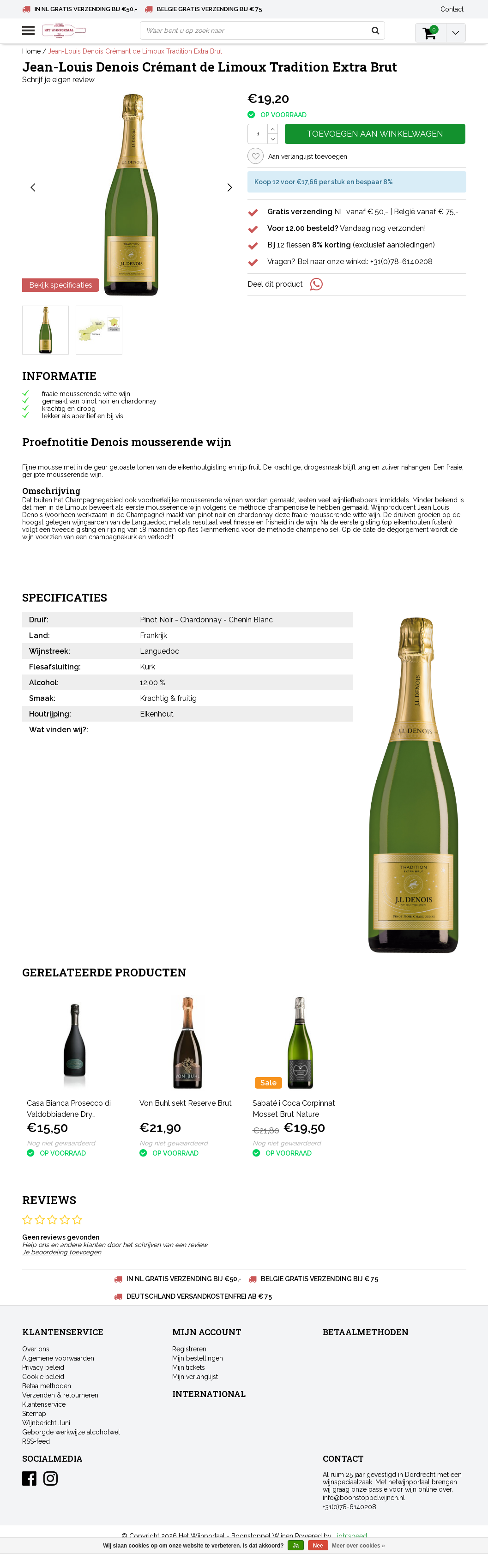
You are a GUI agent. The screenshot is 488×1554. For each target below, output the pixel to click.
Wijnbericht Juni (46, 1423)
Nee (318, 1545)
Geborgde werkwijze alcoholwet (71, 1432)
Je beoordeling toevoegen (61, 1252)
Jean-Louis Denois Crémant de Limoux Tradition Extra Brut (135, 51)
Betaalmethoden (46, 1386)
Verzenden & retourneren (60, 1395)
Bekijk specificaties (60, 285)
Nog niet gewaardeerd (61, 1143)
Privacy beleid (43, 1367)
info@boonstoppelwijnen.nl (364, 1497)
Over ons (35, 1349)
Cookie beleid (43, 1376)
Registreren (189, 1349)
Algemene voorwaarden (58, 1358)
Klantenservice (44, 1404)
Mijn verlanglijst (195, 1376)
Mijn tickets (188, 1367)
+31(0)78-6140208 (349, 1507)
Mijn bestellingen (197, 1358)
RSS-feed (36, 1441)
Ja (296, 1545)
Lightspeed (350, 1536)
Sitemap (34, 1413)
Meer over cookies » (358, 1545)
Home (31, 51)
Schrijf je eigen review (58, 79)
